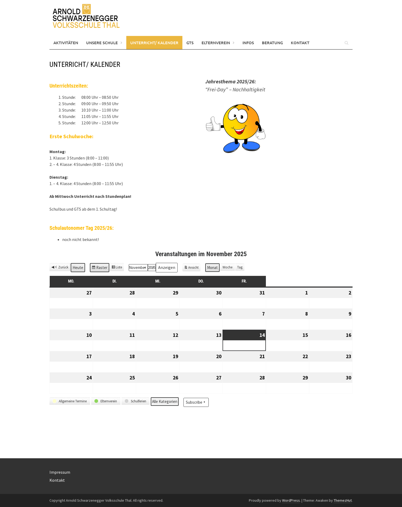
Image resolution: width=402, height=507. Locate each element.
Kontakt (300, 42)
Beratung (272, 42)
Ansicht (192, 268)
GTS (190, 42)
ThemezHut (343, 500)
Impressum (59, 472)
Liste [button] (116, 267)
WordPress (291, 500)
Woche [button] (227, 267)
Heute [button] (78, 267)
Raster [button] (99, 268)
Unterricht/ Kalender (154, 42)
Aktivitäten (65, 42)
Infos (248, 42)
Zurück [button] (61, 267)
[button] (69, 401)
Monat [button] (212, 267)
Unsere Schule (102, 42)
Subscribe (196, 402)
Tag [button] (239, 267)
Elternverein (216, 42)
